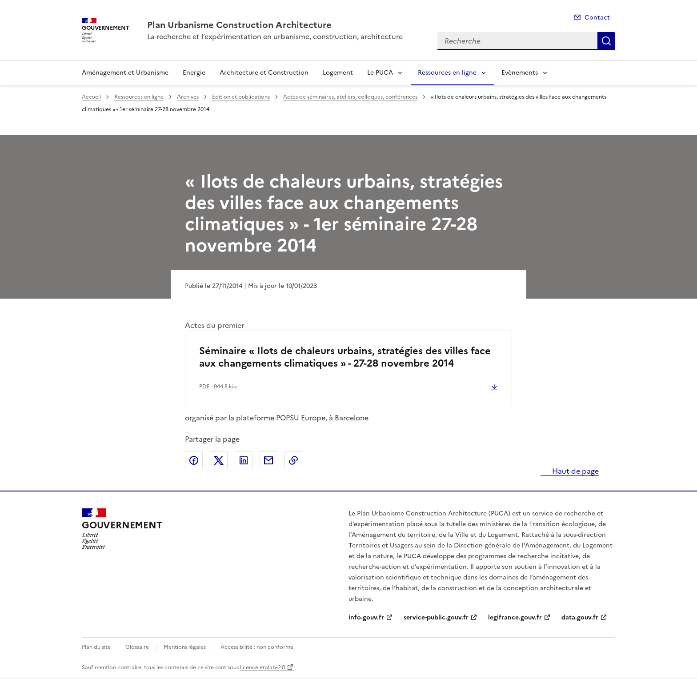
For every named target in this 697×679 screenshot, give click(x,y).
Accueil (91, 97)
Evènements (519, 72)
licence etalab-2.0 (262, 667)
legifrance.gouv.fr (515, 617)
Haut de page (574, 471)
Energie (194, 72)
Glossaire (137, 647)
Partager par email (268, 460)
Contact (597, 17)
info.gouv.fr (366, 617)
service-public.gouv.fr (436, 617)
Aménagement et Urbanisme (125, 72)
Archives (188, 97)
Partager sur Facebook (194, 460)
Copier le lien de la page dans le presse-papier (293, 460)
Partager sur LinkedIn (243, 460)
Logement (338, 72)
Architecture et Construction (264, 72)
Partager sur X (219, 460)
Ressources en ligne (447, 72)
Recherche (606, 41)
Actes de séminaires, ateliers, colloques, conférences (350, 97)
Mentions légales (185, 647)
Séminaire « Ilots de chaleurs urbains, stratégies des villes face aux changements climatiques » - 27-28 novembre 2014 (345, 357)
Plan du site (96, 647)
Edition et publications (241, 97)
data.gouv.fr (579, 617)
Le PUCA (380, 72)
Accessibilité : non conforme (256, 647)
